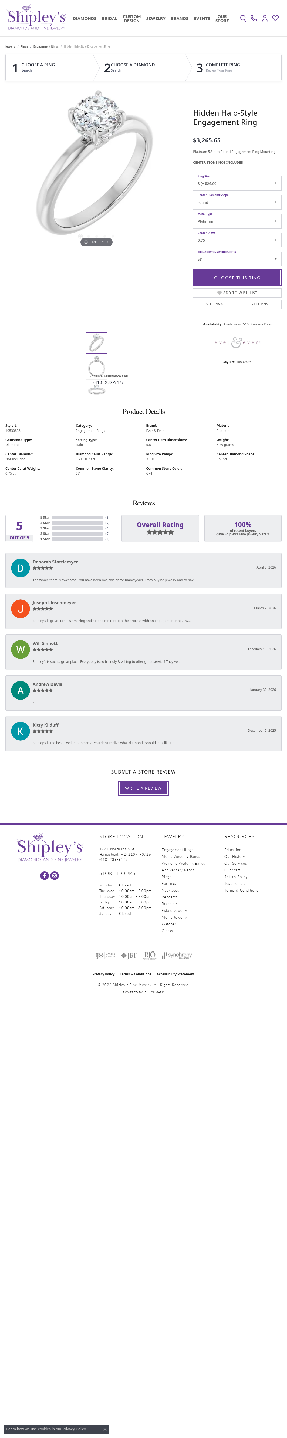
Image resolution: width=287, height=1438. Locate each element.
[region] (97, 167)
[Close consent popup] (105, 1429)
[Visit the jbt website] (129, 955)
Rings (24, 46)
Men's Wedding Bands (181, 856)
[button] (243, 18)
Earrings (169, 883)
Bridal (109, 18)
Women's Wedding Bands (183, 863)
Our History (234, 856)
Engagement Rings (46, 46)
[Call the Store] (113, 859)
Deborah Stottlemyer (55, 562)
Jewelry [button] (156, 18)
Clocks (167, 930)
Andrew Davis (47, 684)
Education (232, 849)
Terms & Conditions (241, 890)
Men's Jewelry (174, 917)
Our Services (235, 863)
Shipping (215, 304)
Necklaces (170, 890)
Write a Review (143, 788)
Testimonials (234, 883)
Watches (169, 923)
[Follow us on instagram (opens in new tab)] (54, 875)
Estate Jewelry (174, 910)
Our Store (222, 18)
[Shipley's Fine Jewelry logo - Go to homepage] (36, 18)
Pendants (169, 896)
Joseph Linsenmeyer (54, 603)
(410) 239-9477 (108, 382)
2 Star (45, 533)
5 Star (45, 517)
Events (202, 18)
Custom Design (132, 18)
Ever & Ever (155, 430)
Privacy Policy (104, 974)
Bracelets (170, 903)
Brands (179, 18)
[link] (254, 18)
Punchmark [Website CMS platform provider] (154, 992)
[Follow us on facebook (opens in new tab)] (44, 875)
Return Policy (236, 876)
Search (27, 70)
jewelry (10, 46)
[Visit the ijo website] (105, 955)
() (107, 517)
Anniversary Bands (178, 869)
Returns (259, 304)
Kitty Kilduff (46, 725)
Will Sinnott (45, 643)
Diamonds (84, 18)
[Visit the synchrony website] (177, 955)
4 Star (45, 522)
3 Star (45, 528)
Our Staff (232, 869)
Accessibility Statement (175, 974)
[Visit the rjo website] (150, 955)
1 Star (45, 539)
